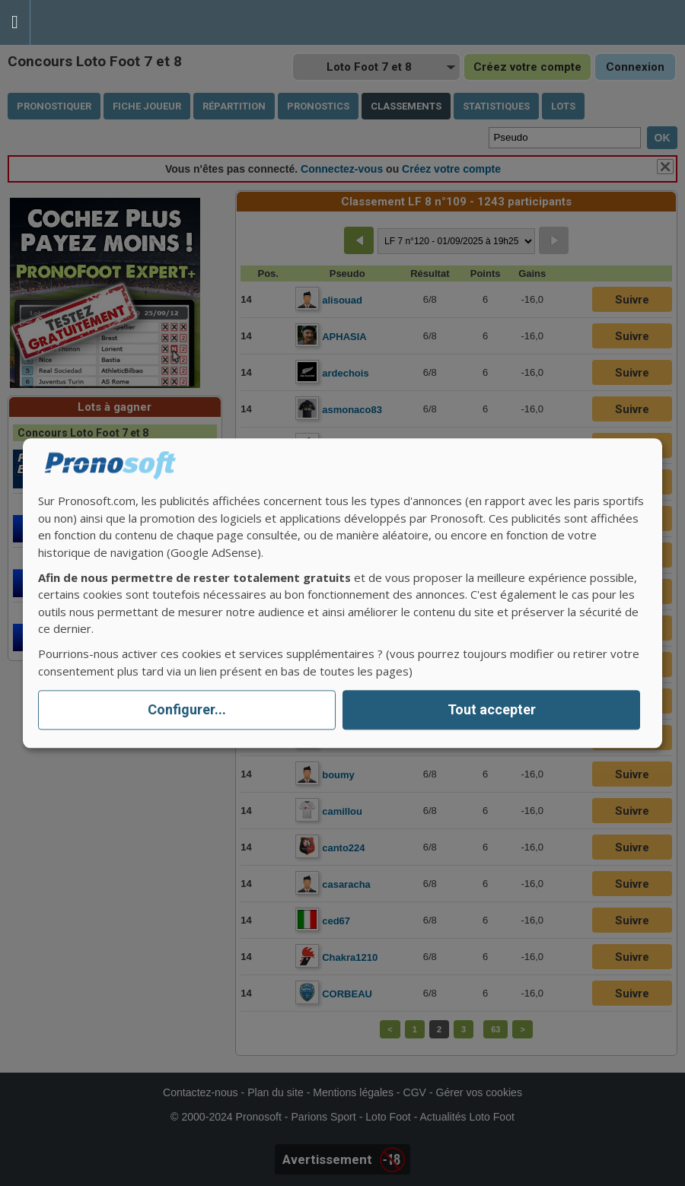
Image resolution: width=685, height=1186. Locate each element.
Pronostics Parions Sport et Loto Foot (98, 22)
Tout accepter (492, 710)
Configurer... (187, 710)
